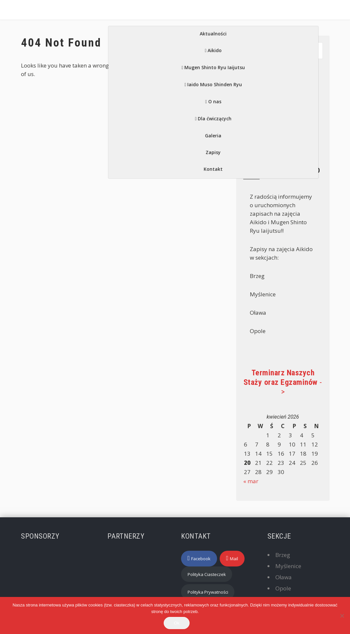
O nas (214, 101)
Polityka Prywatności (208, 592)
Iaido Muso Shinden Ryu (214, 84)
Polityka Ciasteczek (207, 574)
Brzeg (282, 555)
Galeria (213, 135)
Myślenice (288, 566)
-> (283, 382)
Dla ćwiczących (214, 118)
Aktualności (213, 33)
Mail (234, 559)
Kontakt (213, 169)
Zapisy (213, 152)
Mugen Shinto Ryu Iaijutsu (214, 67)
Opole (283, 588)
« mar (250, 481)
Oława (283, 577)
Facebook (201, 559)
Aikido (215, 50)
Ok (176, 623)
